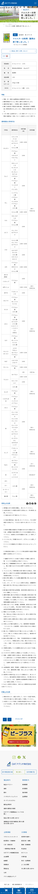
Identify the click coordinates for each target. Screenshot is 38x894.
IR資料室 (23, 856)
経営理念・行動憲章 (9, 840)
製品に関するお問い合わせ (11, 818)
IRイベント (24, 852)
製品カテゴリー (13, 24)
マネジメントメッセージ (11, 836)
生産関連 (24, 796)
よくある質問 (25, 864)
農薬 (5, 788)
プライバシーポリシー (10, 887)
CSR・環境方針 (8, 844)
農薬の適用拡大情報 (9, 808)
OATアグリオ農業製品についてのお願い (14, 813)
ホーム (5, 24)
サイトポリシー (29, 884)
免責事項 (21, 887)
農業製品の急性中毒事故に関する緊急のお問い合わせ (14, 822)
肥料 (5, 792)
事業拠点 (6, 864)
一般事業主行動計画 (9, 848)
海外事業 (24, 792)
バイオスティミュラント (11, 796)
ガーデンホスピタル (9, 800)
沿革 (5, 872)
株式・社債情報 (25, 860)
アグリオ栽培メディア (10, 876)
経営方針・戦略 (25, 840)
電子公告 (6, 884)
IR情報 (24, 832)
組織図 (6, 860)
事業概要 (24, 784)
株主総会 (23, 848)
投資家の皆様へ (25, 836)
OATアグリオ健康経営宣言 (11, 852)
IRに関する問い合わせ (27, 868)
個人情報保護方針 (17, 884)
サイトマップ (30, 887)
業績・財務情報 (25, 844)
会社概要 (6, 856)
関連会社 (6, 868)
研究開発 (24, 788)
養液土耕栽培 (7, 804)
